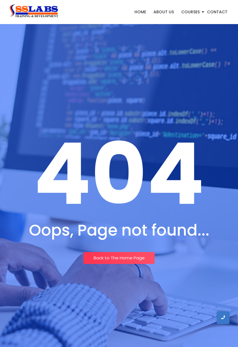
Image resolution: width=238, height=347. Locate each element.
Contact (217, 12)
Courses (191, 12)
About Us (163, 12)
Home (140, 12)
